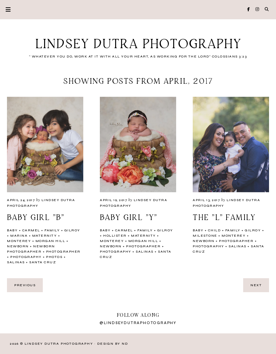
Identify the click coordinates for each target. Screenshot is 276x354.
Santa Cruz (42, 262)
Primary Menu (5, 9)
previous (24, 285)
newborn (18, 246)
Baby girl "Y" (128, 218)
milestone (205, 236)
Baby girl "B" (35, 218)
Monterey (19, 241)
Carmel (31, 230)
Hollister (115, 236)
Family (52, 230)
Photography (26, 257)
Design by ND (112, 344)
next (256, 285)
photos (54, 257)
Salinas (16, 262)
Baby (12, 230)
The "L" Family (224, 218)
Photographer (63, 252)
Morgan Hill (50, 241)
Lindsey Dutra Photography (138, 44)
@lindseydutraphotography (138, 323)
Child (214, 230)
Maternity (44, 236)
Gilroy (72, 230)
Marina (19, 236)
